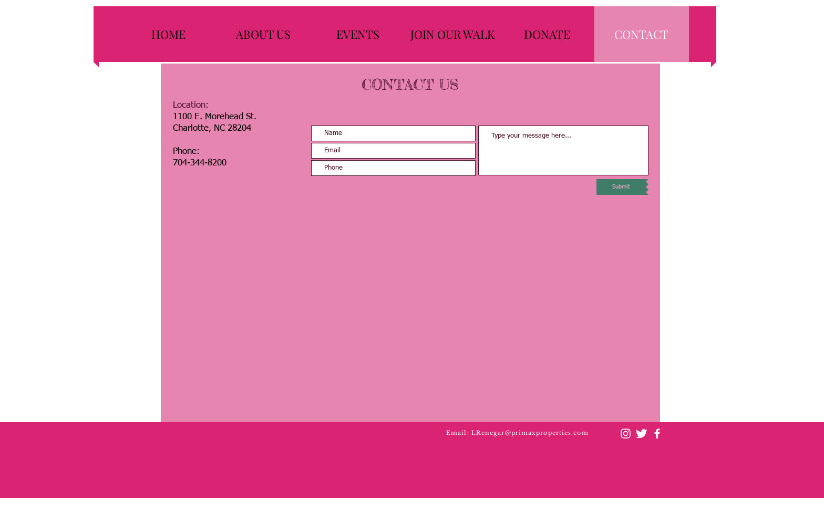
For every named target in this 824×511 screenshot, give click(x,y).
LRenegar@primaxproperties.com (530, 432)
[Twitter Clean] (641, 433)
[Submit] (621, 187)
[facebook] (657, 433)
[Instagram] (625, 433)
